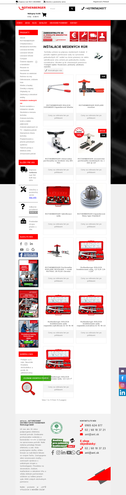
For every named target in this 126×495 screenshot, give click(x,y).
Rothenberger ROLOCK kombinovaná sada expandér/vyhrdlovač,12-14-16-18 (58, 323)
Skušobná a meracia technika (28, 113)
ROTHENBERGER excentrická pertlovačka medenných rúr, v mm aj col (91, 160)
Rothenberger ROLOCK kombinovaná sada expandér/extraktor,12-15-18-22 (91, 323)
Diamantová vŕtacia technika (27, 134)
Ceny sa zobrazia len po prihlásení (58, 116)
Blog (34, 23)
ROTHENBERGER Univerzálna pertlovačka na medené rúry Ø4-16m (58, 160)
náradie (33, 439)
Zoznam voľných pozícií (35, 378)
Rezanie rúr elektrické (28, 73)
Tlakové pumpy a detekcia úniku (26, 149)
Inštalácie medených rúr (28, 101)
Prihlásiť (106, 2)
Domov (19, 23)
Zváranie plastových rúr (29, 127)
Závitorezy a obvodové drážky (28, 96)
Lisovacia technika (27, 50)
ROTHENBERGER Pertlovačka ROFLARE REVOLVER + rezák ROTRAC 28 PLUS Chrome (58, 269)
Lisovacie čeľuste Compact (26, 57)
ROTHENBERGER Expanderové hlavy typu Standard (91, 215)
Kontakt (73, 23)
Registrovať (97, 2)
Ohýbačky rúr (25, 91)
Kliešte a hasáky (26, 85)
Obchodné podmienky (59, 23)
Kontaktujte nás (53, 70)
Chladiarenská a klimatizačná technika (28, 45)
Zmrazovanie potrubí (28, 154)
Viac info (32, 197)
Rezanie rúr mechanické (24, 69)
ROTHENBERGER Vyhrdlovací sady (58, 215)
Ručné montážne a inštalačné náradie (27, 107)
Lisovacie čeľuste (26, 53)
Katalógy (43, 23)
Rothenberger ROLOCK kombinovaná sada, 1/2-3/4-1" (58, 377)
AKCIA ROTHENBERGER (27, 39)
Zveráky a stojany (26, 88)
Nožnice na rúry (26, 76)
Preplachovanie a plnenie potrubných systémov (27, 142)
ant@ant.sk (92, 434)
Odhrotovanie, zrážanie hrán (29, 81)
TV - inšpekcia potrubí (28, 130)
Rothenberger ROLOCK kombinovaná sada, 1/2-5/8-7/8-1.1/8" (91, 269)
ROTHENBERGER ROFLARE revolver (91, 106)
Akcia (27, 23)
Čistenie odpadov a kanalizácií (26, 63)
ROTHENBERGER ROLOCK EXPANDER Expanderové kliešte (58, 106)
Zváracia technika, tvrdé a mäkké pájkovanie (27, 121)
